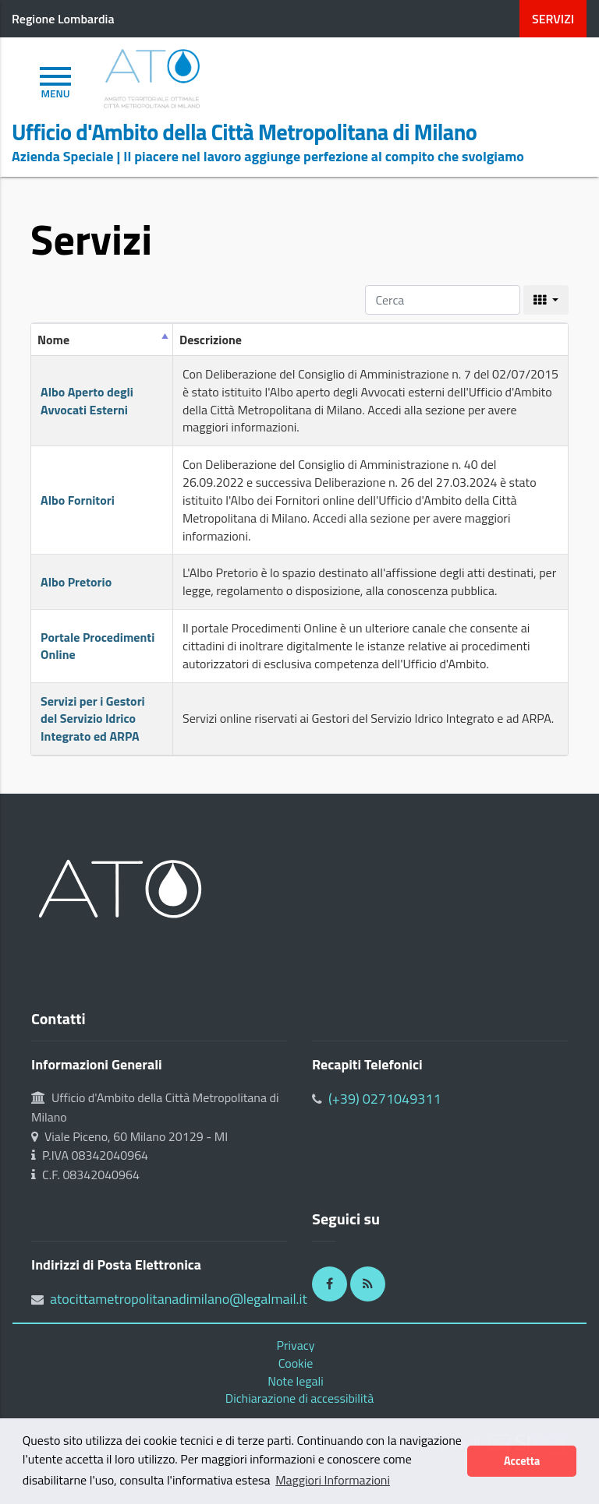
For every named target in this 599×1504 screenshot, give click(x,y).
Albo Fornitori (78, 500)
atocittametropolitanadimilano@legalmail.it (178, 1298)
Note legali (296, 1381)
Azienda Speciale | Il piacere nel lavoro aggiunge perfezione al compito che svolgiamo (268, 156)
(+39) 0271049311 (384, 1098)
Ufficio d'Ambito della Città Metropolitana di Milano (244, 132)
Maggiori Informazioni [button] (332, 1480)
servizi (553, 18)
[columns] (546, 300)
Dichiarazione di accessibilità (299, 1398)
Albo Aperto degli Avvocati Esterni (87, 400)
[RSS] (367, 1283)
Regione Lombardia (63, 18)
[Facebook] (329, 1283)
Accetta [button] (522, 1461)
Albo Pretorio (76, 581)
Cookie (296, 1363)
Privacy (296, 1345)
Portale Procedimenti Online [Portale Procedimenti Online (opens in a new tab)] (97, 646)
